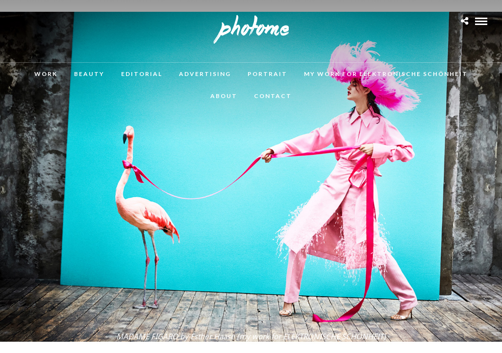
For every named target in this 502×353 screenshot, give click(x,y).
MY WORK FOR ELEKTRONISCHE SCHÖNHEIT (386, 73)
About (223, 96)
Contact (273, 96)
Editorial (141, 73)
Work (45, 73)
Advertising (205, 73)
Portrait (267, 73)
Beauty (89, 73)
